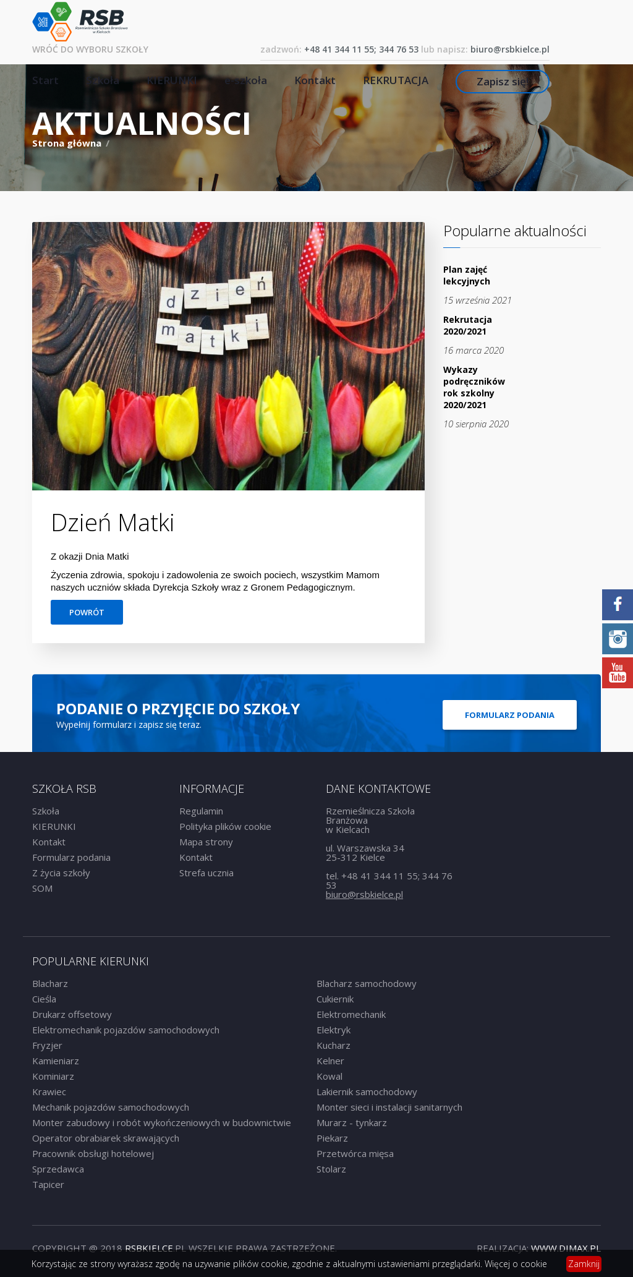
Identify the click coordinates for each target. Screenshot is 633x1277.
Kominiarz (53, 1076)
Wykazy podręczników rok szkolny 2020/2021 (474, 387)
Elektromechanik (351, 1014)
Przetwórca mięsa (355, 1153)
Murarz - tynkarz (351, 1122)
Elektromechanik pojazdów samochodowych (125, 1029)
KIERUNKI (172, 80)
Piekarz (332, 1138)
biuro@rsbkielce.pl (510, 49)
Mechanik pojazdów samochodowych (110, 1107)
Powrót (86, 612)
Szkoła (102, 80)
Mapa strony (206, 841)
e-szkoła (245, 80)
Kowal (329, 1076)
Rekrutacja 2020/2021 (467, 325)
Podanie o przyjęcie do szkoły (178, 708)
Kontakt (315, 80)
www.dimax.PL (566, 1248)
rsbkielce (149, 1248)
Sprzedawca (58, 1169)
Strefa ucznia (206, 872)
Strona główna (68, 143)
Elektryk (333, 1029)
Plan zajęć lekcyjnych (466, 275)
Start (45, 80)
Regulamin (201, 811)
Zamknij (584, 1264)
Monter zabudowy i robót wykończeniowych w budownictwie (161, 1122)
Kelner (330, 1060)
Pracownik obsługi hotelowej (93, 1153)
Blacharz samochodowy (366, 983)
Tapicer (48, 1184)
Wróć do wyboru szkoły (90, 49)
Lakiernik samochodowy (366, 1091)
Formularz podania (509, 714)
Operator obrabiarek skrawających (105, 1138)
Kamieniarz (55, 1060)
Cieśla (44, 999)
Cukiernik (335, 999)
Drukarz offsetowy (72, 1014)
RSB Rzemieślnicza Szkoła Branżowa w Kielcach (80, 21)
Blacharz (50, 983)
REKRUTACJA (395, 80)
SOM (42, 888)
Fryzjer (47, 1045)
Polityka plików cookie (225, 826)
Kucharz (333, 1045)
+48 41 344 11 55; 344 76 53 (361, 49)
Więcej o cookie (516, 1264)
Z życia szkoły (61, 872)
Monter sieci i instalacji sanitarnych (389, 1107)
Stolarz (331, 1169)
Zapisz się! (503, 81)
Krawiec (49, 1091)
